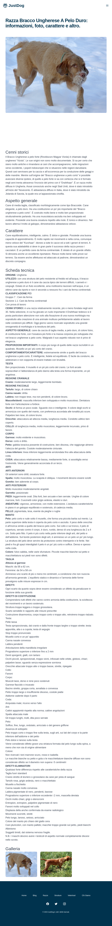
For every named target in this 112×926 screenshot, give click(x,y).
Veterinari (72, 895)
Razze (45, 895)
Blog (35, 895)
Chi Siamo (86, 895)
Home (24, 895)
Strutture (57, 895)
